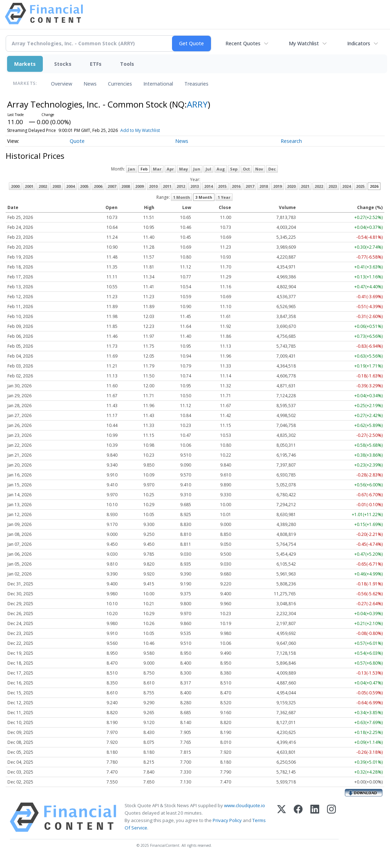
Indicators (358, 43)
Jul (208, 169)
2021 (305, 186)
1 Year (224, 197)
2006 (98, 186)
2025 (360, 186)
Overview (61, 83)
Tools (127, 63)
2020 (291, 186)
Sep (233, 169)
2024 (346, 186)
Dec (272, 169)
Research (291, 141)
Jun (196, 169)
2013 (194, 186)
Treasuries (196, 83)
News (90, 83)
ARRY (197, 104)
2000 (15, 186)
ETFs (96, 63)
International (158, 83)
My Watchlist (304, 43)
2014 (208, 186)
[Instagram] (331, 817)
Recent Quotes (242, 43)
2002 (43, 186)
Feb (144, 169)
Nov (259, 169)
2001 (29, 186)
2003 (56, 186)
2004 (70, 186)
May (183, 169)
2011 (167, 186)
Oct (246, 169)
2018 (263, 186)
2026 (374, 186)
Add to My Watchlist (152, 130)
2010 (153, 186)
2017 (250, 186)
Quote (77, 141)
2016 (236, 186)
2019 (277, 186)
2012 (181, 186)
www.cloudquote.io (244, 805)
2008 (125, 186)
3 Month (203, 197)
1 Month (181, 197)
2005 (84, 186)
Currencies (120, 83)
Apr (170, 169)
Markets (25, 63)
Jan (131, 169)
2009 (139, 186)
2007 (112, 186)
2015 (222, 186)
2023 (332, 186)
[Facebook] (298, 817)
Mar (157, 169)
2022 (319, 186)
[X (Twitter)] (281, 817)
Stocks (62, 63)
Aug (221, 169)
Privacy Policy (227, 820)
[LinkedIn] (315, 817)
